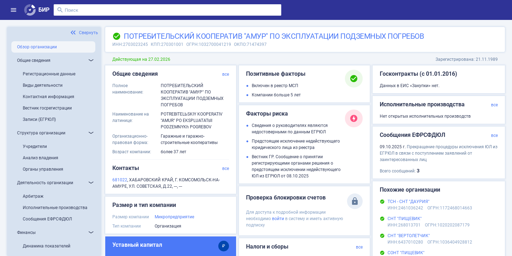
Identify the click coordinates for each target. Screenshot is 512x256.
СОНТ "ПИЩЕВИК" (406, 252)
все (225, 74)
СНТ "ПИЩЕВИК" (405, 218)
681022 (119, 179)
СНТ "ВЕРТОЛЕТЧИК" (409, 235)
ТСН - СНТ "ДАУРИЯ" (409, 201)
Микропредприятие (174, 216)
